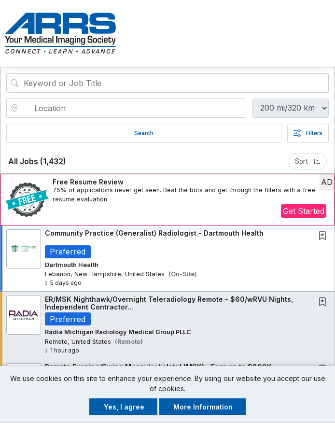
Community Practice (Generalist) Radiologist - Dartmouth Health (154, 233)
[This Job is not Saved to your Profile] (324, 236)
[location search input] (133, 108)
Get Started (303, 211)
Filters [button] (307, 133)
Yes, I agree (124, 407)
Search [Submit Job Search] (144, 133)
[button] (326, 33)
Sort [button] (308, 161)
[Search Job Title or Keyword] (174, 83)
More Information (203, 407)
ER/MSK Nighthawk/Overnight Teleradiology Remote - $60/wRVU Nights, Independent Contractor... (169, 303)
